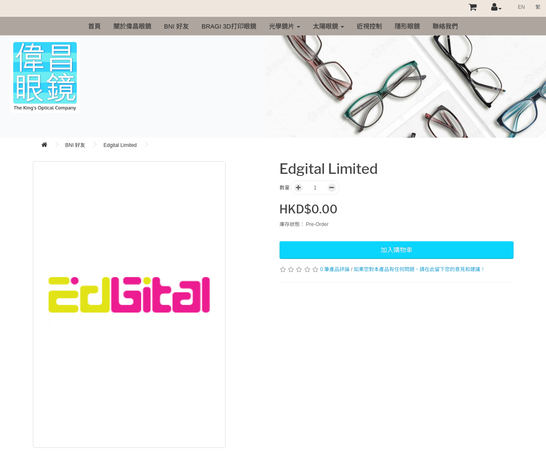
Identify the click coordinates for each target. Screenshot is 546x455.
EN (521, 7)
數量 (285, 188)
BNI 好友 (176, 26)
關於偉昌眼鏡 (132, 26)
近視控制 (369, 26)
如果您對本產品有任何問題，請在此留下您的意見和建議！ (419, 269)
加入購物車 (396, 249)
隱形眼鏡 (407, 26)
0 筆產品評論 (335, 269)
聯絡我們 (445, 26)
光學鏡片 (284, 26)
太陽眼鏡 (328, 26)
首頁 (94, 26)
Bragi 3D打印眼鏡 (229, 26)
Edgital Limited (120, 145)
